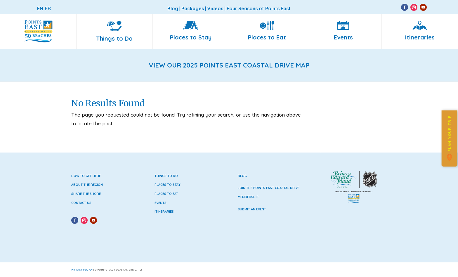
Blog (242, 176)
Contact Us (81, 203)
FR (48, 8)
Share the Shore (86, 194)
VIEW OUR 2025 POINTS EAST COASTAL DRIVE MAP (229, 65)
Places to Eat (166, 194)
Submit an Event (252, 209)
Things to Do (166, 176)
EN (40, 8)
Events (160, 203)
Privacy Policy (82, 269)
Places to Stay (168, 185)
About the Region (87, 185)
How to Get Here (86, 176)
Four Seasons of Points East (259, 8)
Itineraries (164, 212)
